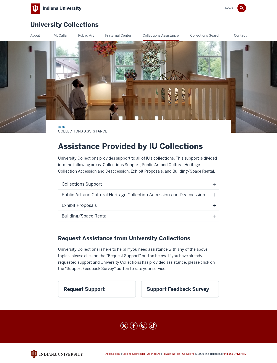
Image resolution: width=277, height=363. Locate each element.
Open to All (153, 354)
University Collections (64, 24)
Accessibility (112, 354)
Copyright (188, 354)
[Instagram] (143, 326)
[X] (124, 326)
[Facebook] (134, 326)
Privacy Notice (171, 354)
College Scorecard (133, 354)
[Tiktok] (153, 326)
